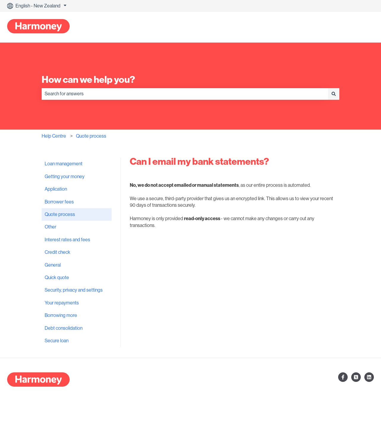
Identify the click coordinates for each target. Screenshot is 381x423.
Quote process (91, 136)
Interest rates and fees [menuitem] (67, 239)
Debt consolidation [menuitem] (63, 328)
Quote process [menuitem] (60, 214)
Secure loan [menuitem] (56, 340)
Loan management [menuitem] (63, 163)
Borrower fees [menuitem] (59, 202)
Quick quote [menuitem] (57, 277)
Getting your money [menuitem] (65, 176)
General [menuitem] (53, 265)
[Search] (333, 93)
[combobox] (185, 93)
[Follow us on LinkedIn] (369, 377)
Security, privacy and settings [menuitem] (74, 290)
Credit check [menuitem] (57, 252)
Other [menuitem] (50, 227)
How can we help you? (88, 79)
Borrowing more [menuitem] (61, 315)
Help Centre (54, 136)
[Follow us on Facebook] (343, 377)
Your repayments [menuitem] (62, 303)
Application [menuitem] (56, 189)
